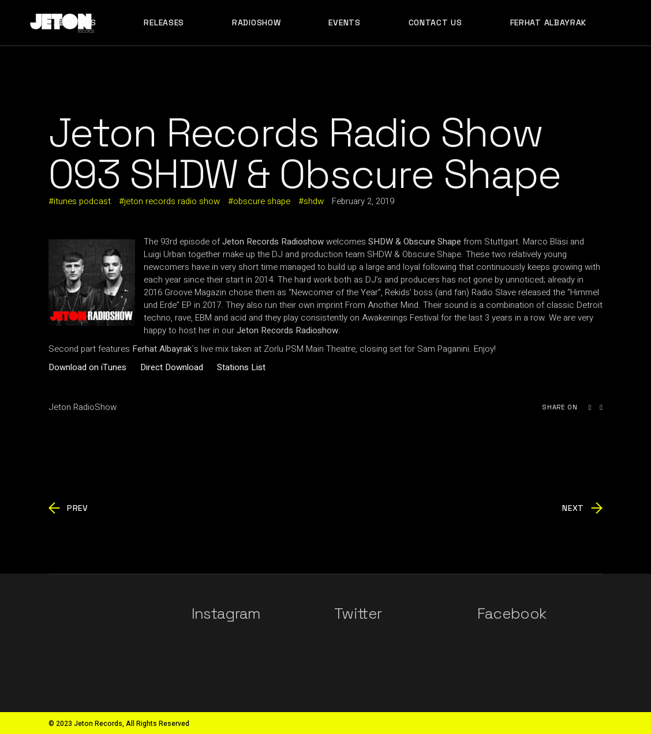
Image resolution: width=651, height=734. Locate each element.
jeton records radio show (172, 201)
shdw (314, 201)
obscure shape (261, 201)
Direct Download (171, 367)
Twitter (357, 613)
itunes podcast (82, 201)
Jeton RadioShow (82, 407)
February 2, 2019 (363, 201)
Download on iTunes (87, 367)
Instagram (226, 613)
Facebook (512, 613)
